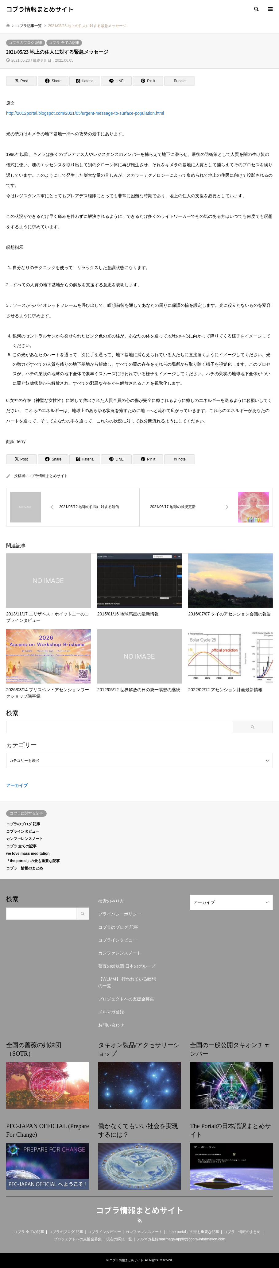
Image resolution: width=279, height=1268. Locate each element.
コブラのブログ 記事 (26, 42)
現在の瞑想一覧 (119, 1239)
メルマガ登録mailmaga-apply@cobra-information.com (181, 1239)
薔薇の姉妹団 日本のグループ (126, 966)
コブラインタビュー (22, 831)
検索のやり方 (111, 901)
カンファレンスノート (24, 839)
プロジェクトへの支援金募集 (126, 998)
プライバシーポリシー (119, 913)
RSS (140, 1220)
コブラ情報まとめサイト (47, 476)
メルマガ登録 (111, 1011)
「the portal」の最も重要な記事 (33, 861)
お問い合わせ (111, 1025)
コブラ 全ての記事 (64, 42)
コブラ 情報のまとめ (24, 868)
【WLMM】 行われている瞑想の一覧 (127, 982)
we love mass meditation (27, 853)
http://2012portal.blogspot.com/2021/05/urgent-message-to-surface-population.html (85, 113)
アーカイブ (17, 785)
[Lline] (116, 81)
